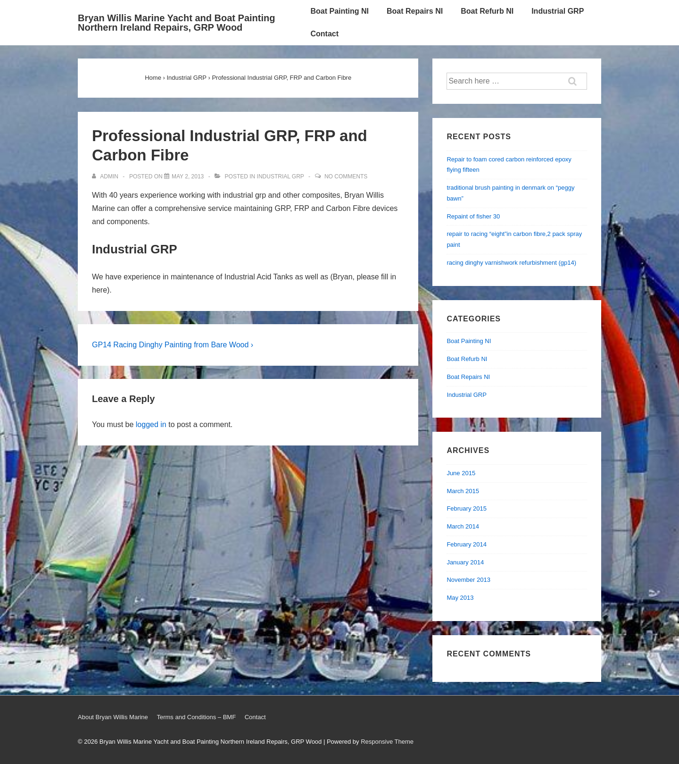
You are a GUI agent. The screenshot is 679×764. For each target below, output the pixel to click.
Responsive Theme (387, 741)
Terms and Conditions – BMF (196, 717)
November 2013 (468, 579)
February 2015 (467, 508)
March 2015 (463, 491)
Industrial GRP (557, 11)
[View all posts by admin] (106, 176)
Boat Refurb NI (487, 11)
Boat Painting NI (339, 11)
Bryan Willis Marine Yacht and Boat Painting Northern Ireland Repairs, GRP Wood (176, 23)
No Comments (345, 176)
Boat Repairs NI (415, 11)
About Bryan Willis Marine (113, 717)
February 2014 (467, 544)
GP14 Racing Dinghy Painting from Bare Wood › (172, 345)
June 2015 (461, 473)
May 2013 (460, 597)
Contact (324, 34)
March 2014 (463, 526)
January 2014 (465, 562)
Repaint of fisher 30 (473, 216)
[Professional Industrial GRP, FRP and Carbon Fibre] (188, 176)
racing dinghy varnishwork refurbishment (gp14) (511, 262)
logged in (151, 424)
